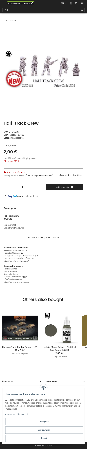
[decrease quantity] (7, 187)
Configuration (44, 430)
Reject (44, 438)
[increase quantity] (38, 187)
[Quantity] (22, 187)
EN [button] (62, 3)
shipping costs (29, 158)
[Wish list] (76, 3)
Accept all (44, 422)
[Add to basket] (6, 28)
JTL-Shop (48, 445)
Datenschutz (23, 414)
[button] (71, 3)
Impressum (10, 414)
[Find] (41, 10)
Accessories (18, 138)
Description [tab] (10, 208)
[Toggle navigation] (3, 2)
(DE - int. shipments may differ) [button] (39, 175)
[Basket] (82, 3)
